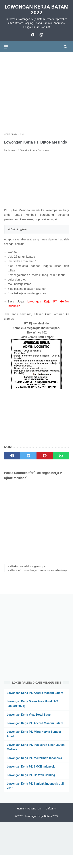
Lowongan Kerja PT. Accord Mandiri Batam (35, 693)
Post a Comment (39, 150)
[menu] (6, 46)
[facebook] (32, 35)
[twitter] (28, 455)
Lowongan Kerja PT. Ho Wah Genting (31, 775)
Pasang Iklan (34, 808)
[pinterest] (44, 455)
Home (20, 808)
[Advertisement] (36, 92)
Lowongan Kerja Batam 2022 (37, 10)
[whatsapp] (61, 455)
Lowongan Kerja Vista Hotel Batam (29, 714)
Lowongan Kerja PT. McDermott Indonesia (34, 758)
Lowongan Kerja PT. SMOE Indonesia (31, 766)
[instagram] (41, 35)
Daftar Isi (51, 808)
